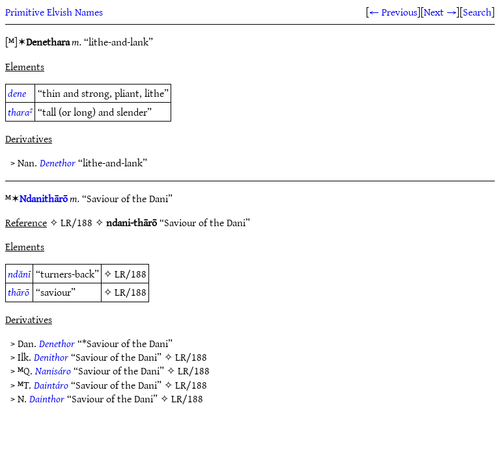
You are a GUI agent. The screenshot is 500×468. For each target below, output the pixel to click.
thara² (20, 112)
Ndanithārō (44, 198)
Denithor (51, 357)
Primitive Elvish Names (54, 12)
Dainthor (46, 398)
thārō (18, 292)
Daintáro (51, 385)
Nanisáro (53, 370)
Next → (440, 12)
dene (17, 93)
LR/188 (130, 274)
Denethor (58, 162)
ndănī (19, 274)
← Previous (393, 12)
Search (477, 12)
